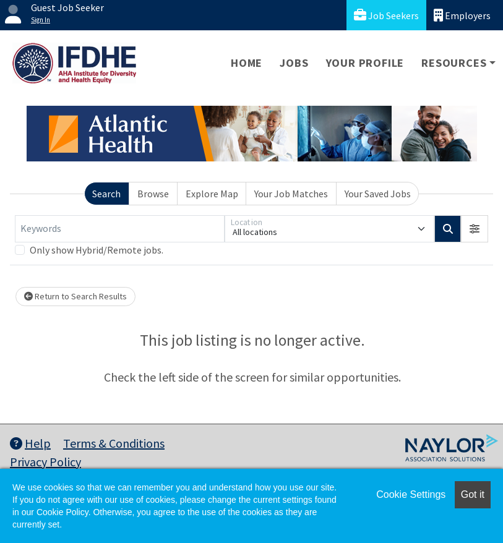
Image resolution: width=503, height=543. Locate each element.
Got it (472, 494)
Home (246, 63)
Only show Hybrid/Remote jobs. (96, 250)
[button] (474, 228)
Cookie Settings (410, 494)
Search (106, 193)
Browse (153, 193)
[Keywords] (120, 228)
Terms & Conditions (114, 443)
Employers (462, 15)
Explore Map (212, 193)
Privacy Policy (45, 461)
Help (30, 443)
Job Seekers (386, 15)
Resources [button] (453, 63)
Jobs (294, 63)
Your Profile (365, 63)
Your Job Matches (291, 193)
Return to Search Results (75, 296)
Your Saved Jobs (378, 193)
